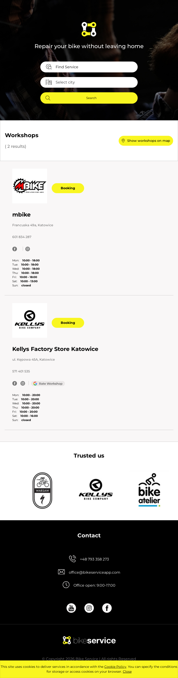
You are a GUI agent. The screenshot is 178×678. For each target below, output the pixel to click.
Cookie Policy (115, 667)
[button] (146, 141)
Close (127, 671)
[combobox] (89, 67)
